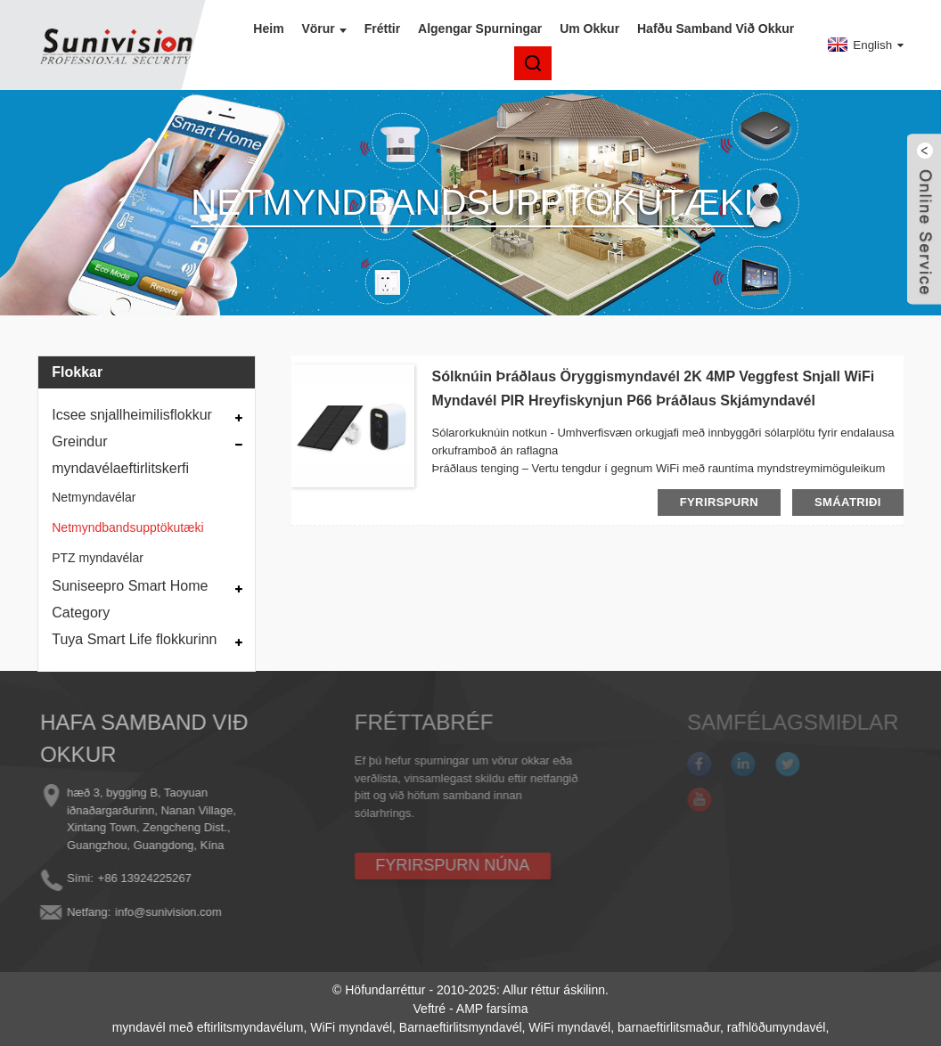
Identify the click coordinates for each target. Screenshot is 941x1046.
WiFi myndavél (351, 1027)
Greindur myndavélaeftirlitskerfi (120, 455)
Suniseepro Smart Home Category (130, 599)
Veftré (429, 1008)
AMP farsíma (492, 1008)
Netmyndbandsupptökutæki (127, 527)
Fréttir (382, 28)
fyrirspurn (719, 502)
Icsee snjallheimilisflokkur (132, 414)
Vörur (323, 28)
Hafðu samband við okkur (715, 28)
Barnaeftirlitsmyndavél (460, 1027)
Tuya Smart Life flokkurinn (134, 639)
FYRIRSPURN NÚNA (425, 865)
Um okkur (589, 28)
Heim (268, 28)
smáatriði (847, 502)
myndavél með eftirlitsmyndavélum (208, 1027)
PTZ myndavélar (97, 558)
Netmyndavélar (93, 497)
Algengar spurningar (480, 28)
